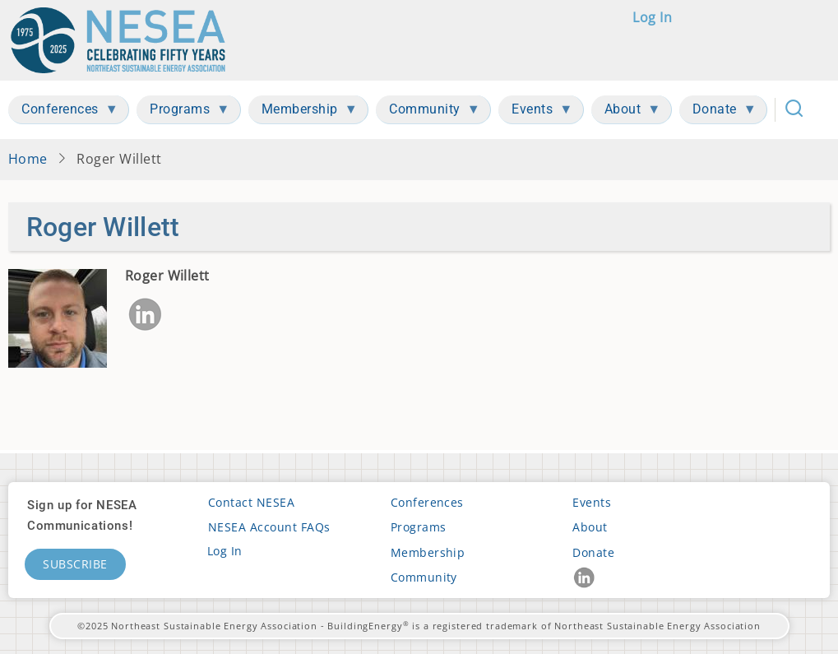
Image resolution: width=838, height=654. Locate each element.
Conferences (427, 502)
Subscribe (75, 564)
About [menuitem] (626, 112)
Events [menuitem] (535, 112)
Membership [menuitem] (303, 112)
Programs (419, 527)
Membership (428, 552)
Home (28, 159)
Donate (593, 552)
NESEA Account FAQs (269, 527)
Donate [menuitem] (718, 112)
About (589, 527)
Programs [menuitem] (183, 112)
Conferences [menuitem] (63, 112)
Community (424, 577)
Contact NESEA (251, 502)
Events (591, 502)
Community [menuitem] (428, 112)
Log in (652, 17)
